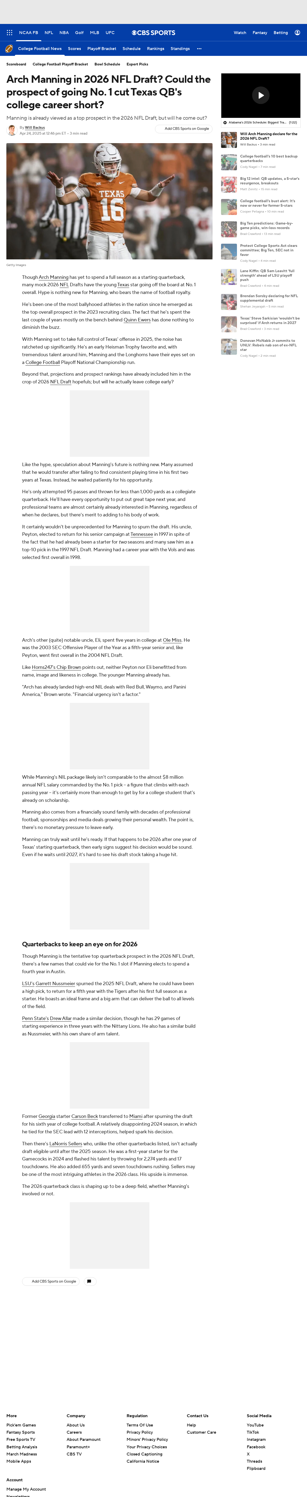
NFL (64, 285)
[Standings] (180, 48)
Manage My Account (26, 1489)
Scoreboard (16, 64)
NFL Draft (60, 382)
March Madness (21, 1454)
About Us (76, 1425)
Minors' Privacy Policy (147, 1439)
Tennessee (142, 534)
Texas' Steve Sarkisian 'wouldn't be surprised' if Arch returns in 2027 (270, 320)
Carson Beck (84, 1116)
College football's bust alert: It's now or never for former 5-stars (267, 203)
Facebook (256, 1447)
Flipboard (256, 1468)
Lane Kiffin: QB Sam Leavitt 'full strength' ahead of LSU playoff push (267, 276)
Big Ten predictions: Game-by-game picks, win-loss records (266, 225)
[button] (199, 48)
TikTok (253, 1432)
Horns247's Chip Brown (56, 667)
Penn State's (35, 1018)
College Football (42, 362)
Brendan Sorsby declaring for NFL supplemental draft (269, 298)
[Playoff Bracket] (101, 48)
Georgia (46, 1116)
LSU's (28, 984)
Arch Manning (53, 277)
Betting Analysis (21, 1447)
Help (191, 1425)
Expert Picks (137, 64)
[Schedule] (131, 48)
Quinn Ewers (137, 320)
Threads (254, 1461)
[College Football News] (40, 48)
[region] (260, 95)
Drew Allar (61, 1018)
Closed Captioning (144, 1454)
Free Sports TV (20, 1439)
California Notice (143, 1461)
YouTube (255, 1425)
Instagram (256, 1439)
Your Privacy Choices (147, 1447)
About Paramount (84, 1439)
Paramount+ (78, 1447)
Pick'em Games (21, 1425)
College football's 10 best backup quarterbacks (269, 158)
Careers (74, 1432)
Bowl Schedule (107, 64)
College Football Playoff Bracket (60, 64)
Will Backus (35, 127)
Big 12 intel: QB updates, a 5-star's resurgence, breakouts (270, 181)
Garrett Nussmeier (55, 984)
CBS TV (74, 1454)
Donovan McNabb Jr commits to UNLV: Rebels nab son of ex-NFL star (268, 345)
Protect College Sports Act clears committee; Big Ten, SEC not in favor (268, 250)
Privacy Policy (140, 1432)
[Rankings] (155, 48)
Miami (135, 1116)
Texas (123, 285)
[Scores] (74, 48)
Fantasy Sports (20, 1432)
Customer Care (201, 1432)
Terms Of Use (140, 1425)
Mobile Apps (18, 1461)
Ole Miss (172, 640)
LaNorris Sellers (65, 1144)
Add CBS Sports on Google (187, 128)
